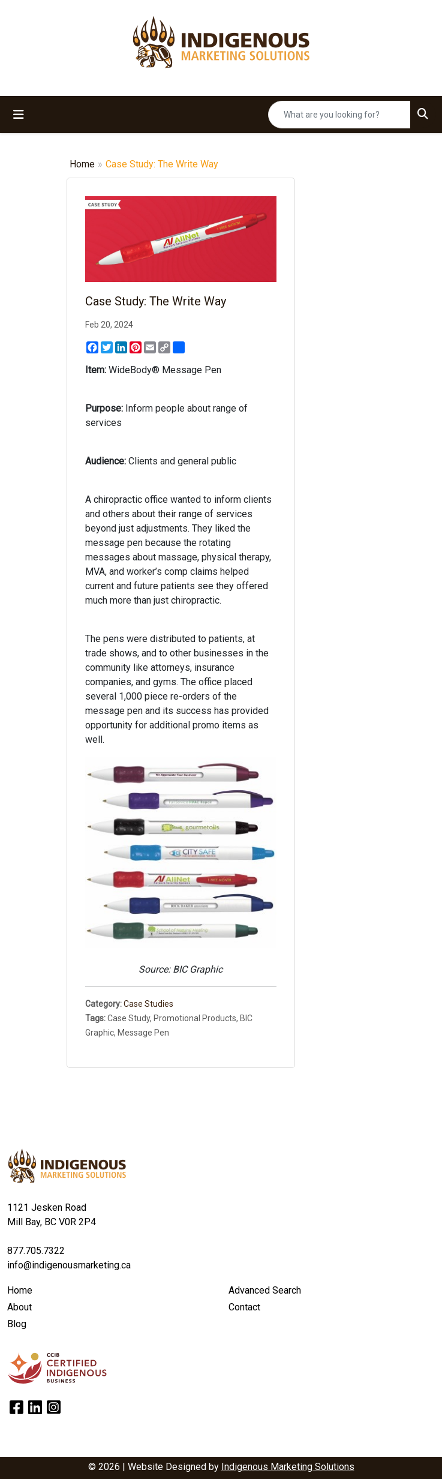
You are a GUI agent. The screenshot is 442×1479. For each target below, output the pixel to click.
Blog (16, 1324)
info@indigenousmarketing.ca (69, 1265)
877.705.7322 (36, 1250)
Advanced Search (264, 1290)
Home (82, 164)
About (19, 1307)
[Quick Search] (339, 114)
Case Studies (148, 1004)
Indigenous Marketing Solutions (287, 1466)
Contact (244, 1307)
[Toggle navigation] (18, 114)
